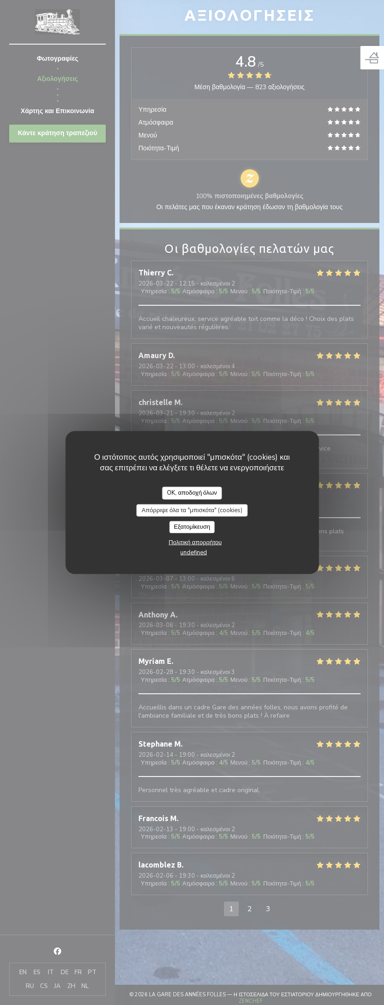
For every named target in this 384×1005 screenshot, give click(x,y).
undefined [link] (193, 552)
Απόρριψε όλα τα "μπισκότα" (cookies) (192, 510)
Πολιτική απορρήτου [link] (195, 542)
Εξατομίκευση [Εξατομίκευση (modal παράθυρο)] (192, 527)
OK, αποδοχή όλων (192, 493)
